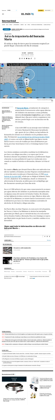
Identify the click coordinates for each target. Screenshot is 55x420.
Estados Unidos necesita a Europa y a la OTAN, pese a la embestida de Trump (20, 356)
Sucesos (13, 271)
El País (24, 53)
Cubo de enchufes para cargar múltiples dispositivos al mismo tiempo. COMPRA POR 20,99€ (46, 379)
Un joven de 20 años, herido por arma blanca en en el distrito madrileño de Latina (25, 337)
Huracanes (44, 271)
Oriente (22, 24)
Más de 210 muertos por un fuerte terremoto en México (7, 127)
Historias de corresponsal (37, 24)
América (25, 271)
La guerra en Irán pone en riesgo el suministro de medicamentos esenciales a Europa (21, 365)
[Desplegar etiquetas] (50, 271)
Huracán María (38, 271)
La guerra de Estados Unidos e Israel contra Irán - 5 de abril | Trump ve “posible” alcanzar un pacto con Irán (26, 353)
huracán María (22, 108)
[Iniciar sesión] (48, 10)
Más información (8, 278)
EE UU (7, 24)
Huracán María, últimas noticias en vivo (7, 112)
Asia (25, 24)
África (29, 24)
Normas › (49, 240)
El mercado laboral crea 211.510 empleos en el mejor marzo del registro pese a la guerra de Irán (28, 334)
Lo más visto (5, 350)
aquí (34, 278)
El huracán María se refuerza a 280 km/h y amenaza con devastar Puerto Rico (7, 119)
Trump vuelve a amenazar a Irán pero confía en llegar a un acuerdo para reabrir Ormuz (26, 344)
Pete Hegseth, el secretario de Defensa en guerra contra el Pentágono (18, 358)
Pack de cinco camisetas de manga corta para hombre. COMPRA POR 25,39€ (45, 387)
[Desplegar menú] (3, 14)
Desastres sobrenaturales (22, 248)
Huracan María (7, 34)
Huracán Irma (31, 271)
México (10, 24)
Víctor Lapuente (17, 250)
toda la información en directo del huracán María (24, 227)
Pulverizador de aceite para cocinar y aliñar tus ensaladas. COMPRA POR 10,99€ (46, 394)
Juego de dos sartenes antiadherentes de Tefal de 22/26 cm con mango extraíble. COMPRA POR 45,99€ (14, 400)
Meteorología (7, 271)
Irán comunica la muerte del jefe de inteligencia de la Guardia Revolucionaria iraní (30, 30)
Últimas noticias (47, 24)
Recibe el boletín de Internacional (13, 236)
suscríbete (41, 10)
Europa (3, 24)
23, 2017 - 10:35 (29, 54)
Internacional (9, 21)
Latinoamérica (16, 24)
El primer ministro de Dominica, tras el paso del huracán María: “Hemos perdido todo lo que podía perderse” (31, 259)
